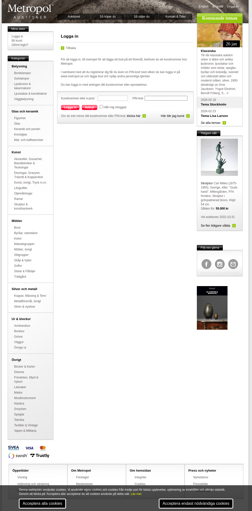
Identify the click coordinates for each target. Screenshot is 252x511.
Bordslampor (22, 73)
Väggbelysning (24, 99)
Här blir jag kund (172, 116)
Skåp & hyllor (23, 260)
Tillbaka (71, 48)
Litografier (20, 188)
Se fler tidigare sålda (215, 225)
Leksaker (20, 387)
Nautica (19, 403)
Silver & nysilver (24, 306)
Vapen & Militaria (25, 430)
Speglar (19, 414)
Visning (22, 477)
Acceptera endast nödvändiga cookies (195, 503)
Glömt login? (20, 45)
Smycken (20, 409)
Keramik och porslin (27, 129)
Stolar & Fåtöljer (24, 271)
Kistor (18, 238)
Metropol (30, 11)
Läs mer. (136, 494)
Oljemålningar (23, 193)
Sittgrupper (21, 255)
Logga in (232, 6)
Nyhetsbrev (200, 477)
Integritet (140, 477)
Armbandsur (22, 325)
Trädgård (20, 276)
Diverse (19, 372)
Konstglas (20, 134)
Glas (17, 123)
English (203, 6)
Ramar (18, 199)
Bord (17, 227)
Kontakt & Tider (175, 16)
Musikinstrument (25, 398)
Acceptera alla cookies (42, 503)
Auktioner (74, 16)
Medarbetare (84, 484)
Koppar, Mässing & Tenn (30, 295)
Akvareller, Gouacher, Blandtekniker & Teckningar (28, 163)
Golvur (18, 336)
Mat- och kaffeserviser (28, 140)
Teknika (19, 420)
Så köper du (108, 16)
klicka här (133, 116)
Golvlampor (21, 78)
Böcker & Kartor (24, 366)
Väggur (19, 342)
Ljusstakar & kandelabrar (30, 93)
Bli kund (217, 6)
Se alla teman (211, 123)
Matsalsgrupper (24, 244)
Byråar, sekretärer (26, 233)
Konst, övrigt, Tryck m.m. (30, 182)
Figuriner (20, 118)
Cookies (140, 484)
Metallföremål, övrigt (27, 301)
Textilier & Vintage (26, 425)
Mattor (18, 392)
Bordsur (19, 331)
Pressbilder (200, 484)
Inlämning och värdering (33, 484)
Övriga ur (20, 347)
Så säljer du (141, 16)
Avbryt (89, 107)
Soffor (18, 266)
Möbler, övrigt (23, 249)
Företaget (82, 477)
